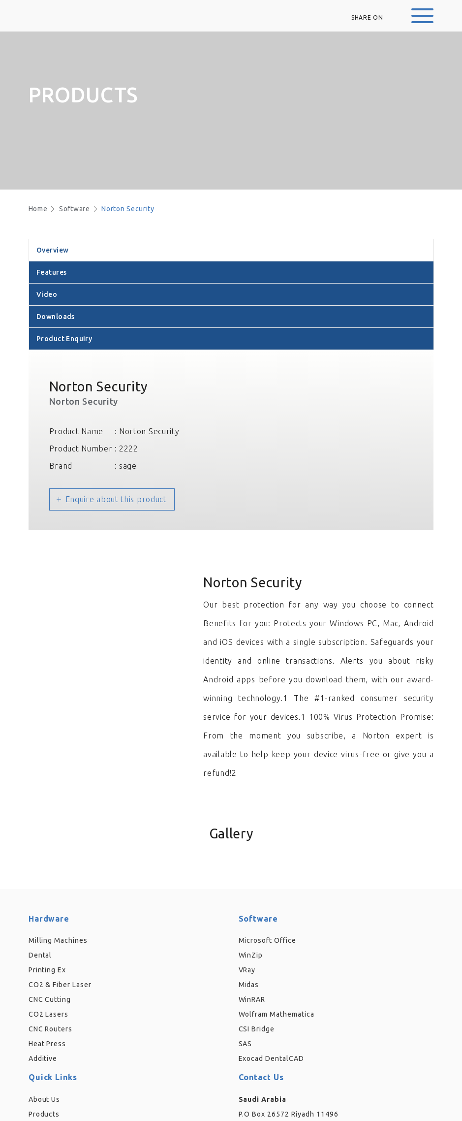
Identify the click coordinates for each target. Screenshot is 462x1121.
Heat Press (47, 1044)
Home (38, 209)
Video (46, 294)
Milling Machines (58, 940)
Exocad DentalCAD (272, 1058)
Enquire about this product (116, 499)
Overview (52, 250)
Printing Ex (47, 970)
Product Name (76, 431)
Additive (43, 1058)
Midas (249, 985)
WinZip (251, 955)
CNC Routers (51, 1029)
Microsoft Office (268, 940)
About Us (45, 1099)
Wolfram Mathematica (277, 1014)
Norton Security (127, 209)
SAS (245, 1044)
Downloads (55, 316)
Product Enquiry (64, 339)
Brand (61, 465)
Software (74, 209)
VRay (247, 970)
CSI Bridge (257, 1029)
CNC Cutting (50, 999)
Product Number (81, 448)
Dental (40, 955)
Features (51, 272)
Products (44, 1114)
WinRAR (252, 999)
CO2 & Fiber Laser (60, 985)
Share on (367, 17)
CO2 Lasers (49, 1014)
